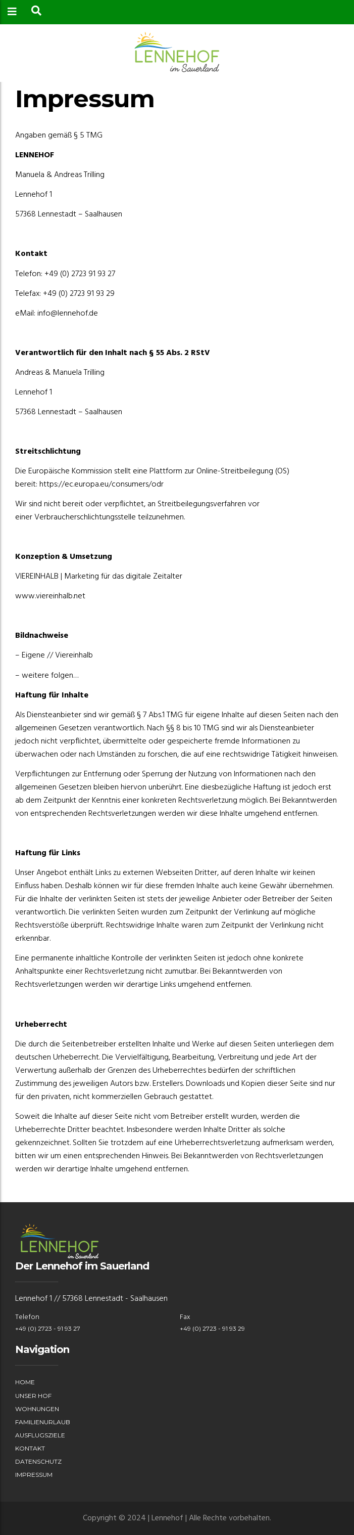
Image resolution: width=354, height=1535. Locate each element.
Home (25, 1382)
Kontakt (30, 1448)
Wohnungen (37, 1409)
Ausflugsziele (40, 1435)
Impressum (34, 1474)
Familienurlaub (42, 1422)
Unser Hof (33, 1395)
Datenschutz (38, 1461)
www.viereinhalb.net (50, 596)
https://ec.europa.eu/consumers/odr (101, 484)
